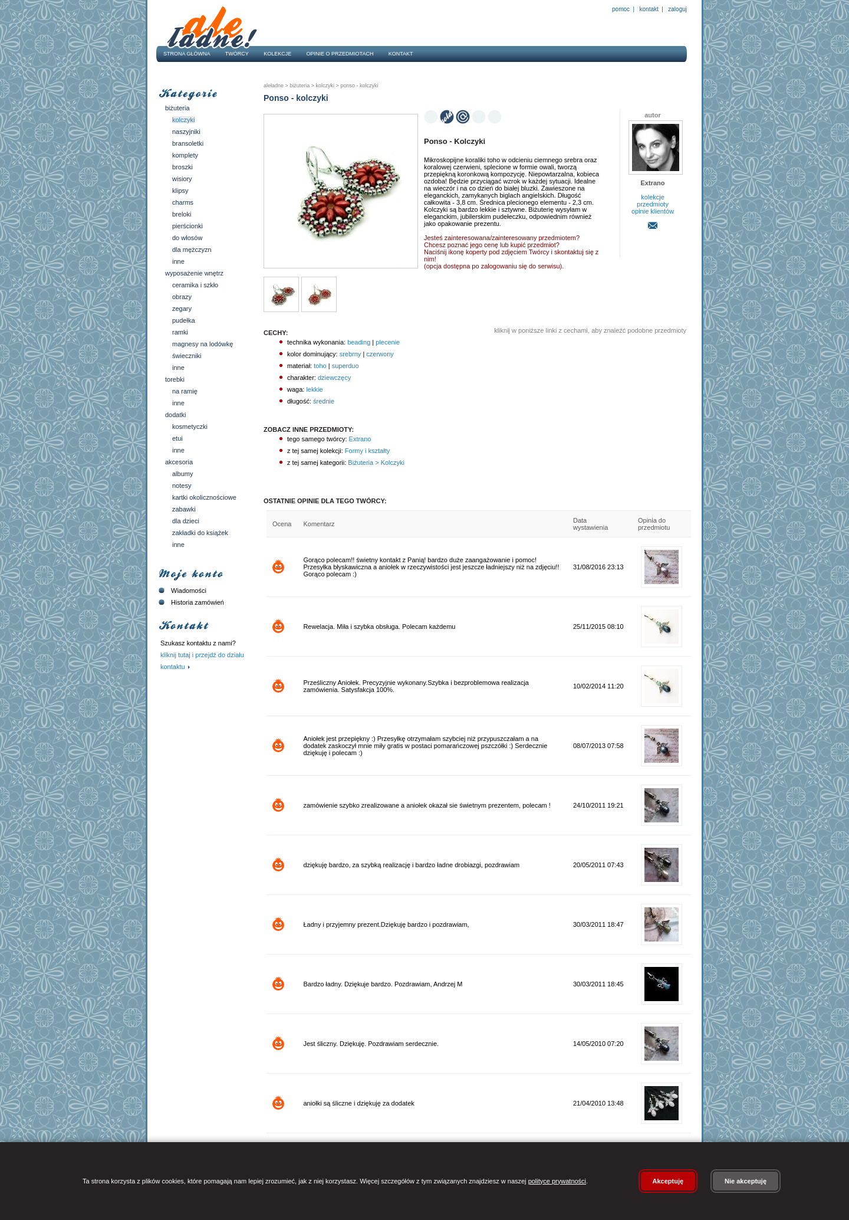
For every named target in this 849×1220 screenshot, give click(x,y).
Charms (182, 202)
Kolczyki (183, 119)
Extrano (359, 438)
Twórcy (237, 54)
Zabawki (184, 509)
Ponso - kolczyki (359, 85)
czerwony (379, 354)
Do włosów (187, 237)
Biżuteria (177, 107)
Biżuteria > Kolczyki (375, 462)
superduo (345, 365)
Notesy (181, 485)
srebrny (350, 354)
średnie (323, 401)
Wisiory (182, 178)
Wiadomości (181, 590)
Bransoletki (187, 143)
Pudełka (183, 320)
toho (320, 365)
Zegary (182, 308)
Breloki (181, 214)
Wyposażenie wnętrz (194, 273)
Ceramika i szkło (195, 284)
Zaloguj (677, 9)
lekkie (314, 389)
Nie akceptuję (745, 1181)
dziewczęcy (334, 377)
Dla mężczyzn (192, 249)
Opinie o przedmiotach (340, 54)
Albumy (182, 473)
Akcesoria (179, 461)
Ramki (180, 332)
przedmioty (653, 204)
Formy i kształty (366, 450)
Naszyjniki (186, 131)
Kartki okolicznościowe (204, 497)
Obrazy (182, 296)
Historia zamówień (190, 602)
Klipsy (180, 190)
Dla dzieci (185, 520)
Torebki (175, 379)
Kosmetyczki (190, 426)
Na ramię (185, 391)
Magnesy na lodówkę (202, 343)
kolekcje (652, 197)
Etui (177, 438)
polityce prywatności (557, 1181)
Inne (178, 261)
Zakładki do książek (200, 532)
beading (358, 342)
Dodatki (175, 414)
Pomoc (621, 9)
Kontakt (649, 9)
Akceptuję (668, 1181)
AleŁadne (274, 85)
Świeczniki (187, 355)
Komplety (185, 155)
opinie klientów (652, 211)
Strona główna (186, 54)
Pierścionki (187, 225)
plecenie (388, 342)
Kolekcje (277, 54)
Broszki (182, 166)
